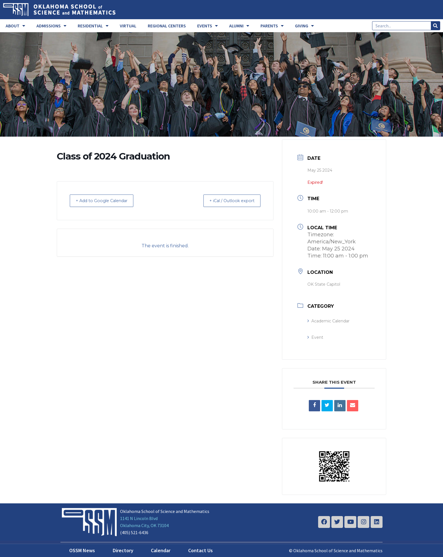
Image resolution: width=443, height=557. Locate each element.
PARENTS (272, 26)
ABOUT (15, 26)
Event (315, 337)
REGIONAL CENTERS (167, 26)
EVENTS (207, 26)
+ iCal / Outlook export (228, 200)
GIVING (304, 26)
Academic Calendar (328, 321)
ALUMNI (239, 26)
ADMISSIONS (51, 26)
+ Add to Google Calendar (105, 200)
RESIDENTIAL (93, 26)
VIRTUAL (128, 26)
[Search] (435, 25)
